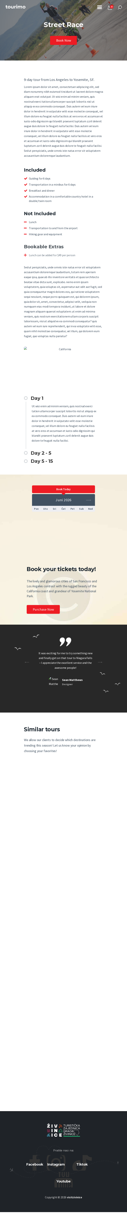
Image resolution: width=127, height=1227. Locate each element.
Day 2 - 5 (41, 453)
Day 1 (37, 399)
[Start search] (120, 7)
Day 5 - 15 (42, 461)
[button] (63, 399)
